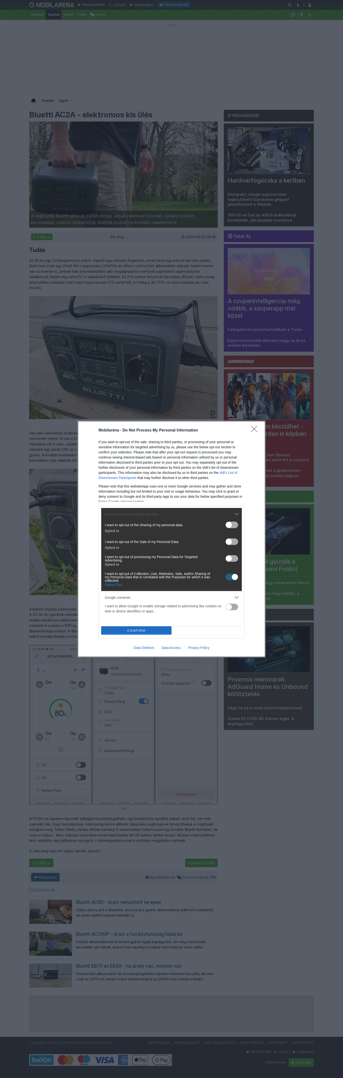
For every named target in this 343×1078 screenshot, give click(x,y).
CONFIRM (136, 630)
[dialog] (171, 539)
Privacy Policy (198, 648)
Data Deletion (144, 648)
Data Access (171, 648)
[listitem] (171, 514)
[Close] (255, 430)
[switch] (232, 525)
